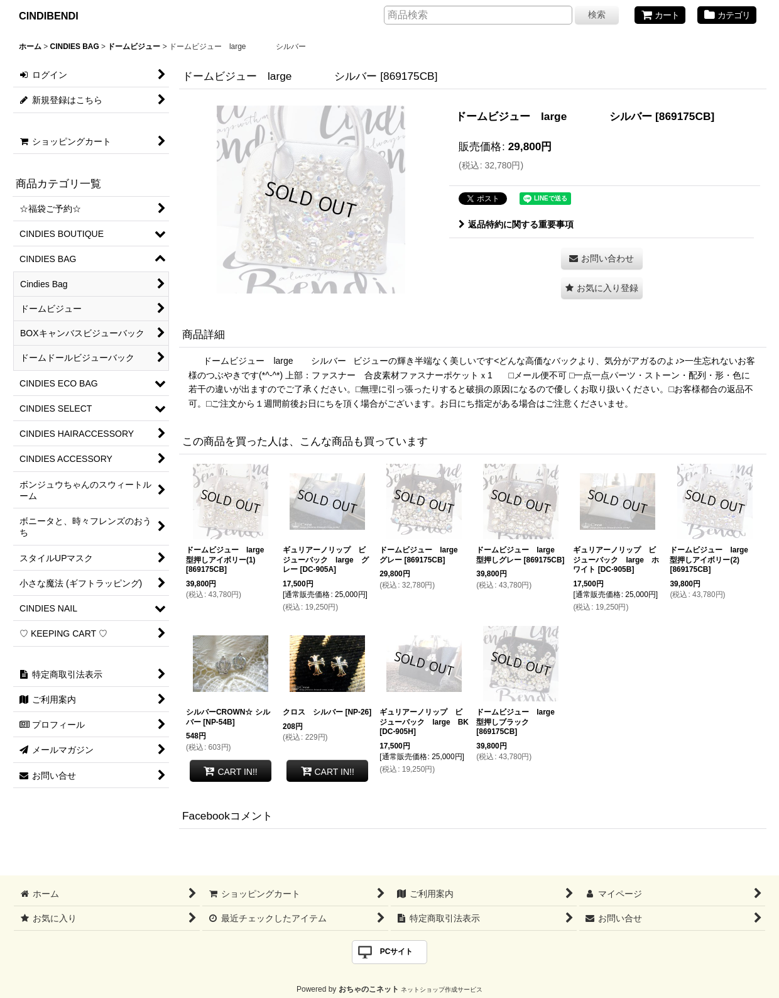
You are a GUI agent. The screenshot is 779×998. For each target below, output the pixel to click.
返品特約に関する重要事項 (516, 224)
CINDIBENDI (49, 15)
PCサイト (396, 951)
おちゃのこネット (369, 989)
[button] (602, 288)
